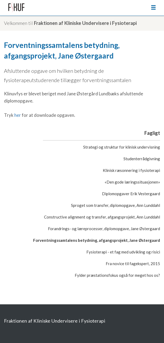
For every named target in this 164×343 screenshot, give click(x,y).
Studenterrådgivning (141, 158)
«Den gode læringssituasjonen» (132, 182)
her (17, 115)
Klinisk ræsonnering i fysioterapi (131, 170)
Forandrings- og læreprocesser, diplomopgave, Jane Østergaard (104, 228)
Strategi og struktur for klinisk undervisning (121, 147)
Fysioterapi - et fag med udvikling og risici (123, 252)
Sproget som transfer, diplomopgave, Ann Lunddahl (115, 205)
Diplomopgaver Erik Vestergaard (131, 193)
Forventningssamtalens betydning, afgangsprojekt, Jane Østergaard (96, 240)
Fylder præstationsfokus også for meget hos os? (117, 275)
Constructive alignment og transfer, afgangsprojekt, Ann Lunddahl (102, 217)
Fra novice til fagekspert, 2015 (133, 263)
